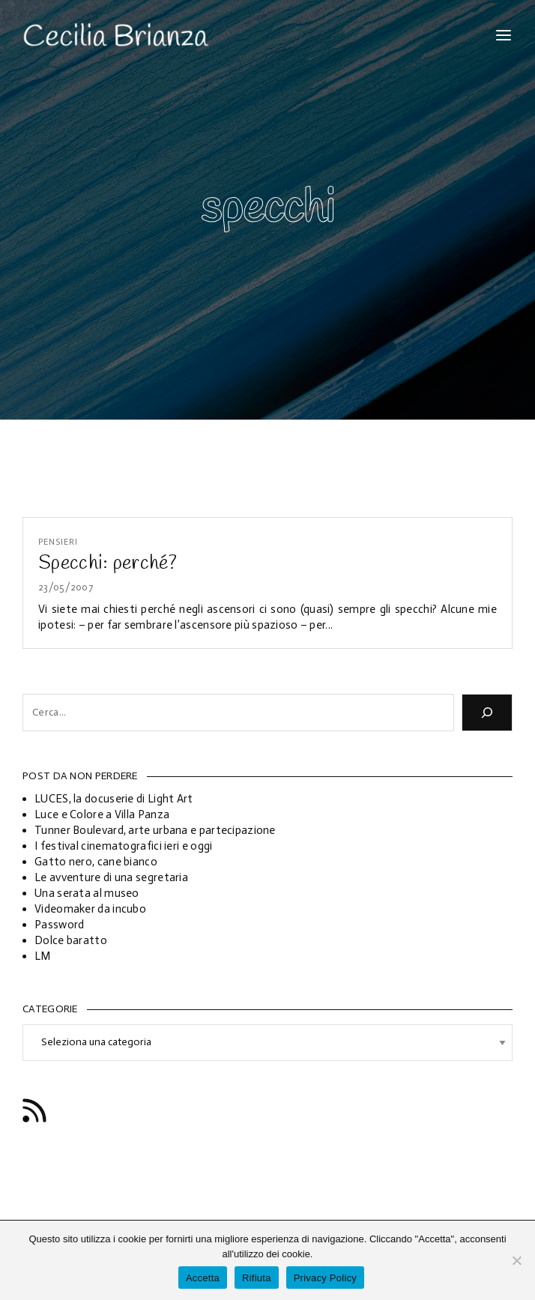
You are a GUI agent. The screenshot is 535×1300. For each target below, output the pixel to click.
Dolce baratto (70, 940)
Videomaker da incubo (90, 909)
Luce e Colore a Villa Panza (101, 814)
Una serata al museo (86, 893)
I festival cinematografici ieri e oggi (123, 846)
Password (59, 924)
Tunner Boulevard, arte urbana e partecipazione (155, 830)
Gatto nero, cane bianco (95, 861)
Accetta (203, 1278)
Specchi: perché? (107, 563)
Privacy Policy (325, 1278)
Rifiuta (256, 1278)
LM (42, 956)
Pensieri (58, 542)
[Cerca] (487, 712)
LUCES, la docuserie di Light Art (113, 798)
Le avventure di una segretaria (111, 877)
